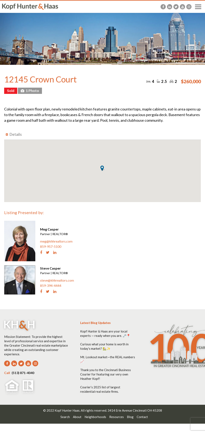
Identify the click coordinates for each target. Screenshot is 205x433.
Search (65, 417)
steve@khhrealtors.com (57, 280)
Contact (142, 417)
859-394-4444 (50, 285)
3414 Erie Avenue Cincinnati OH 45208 (135, 410)
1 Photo (32, 90)
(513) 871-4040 (19, 373)
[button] (102, 168)
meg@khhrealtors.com (56, 241)
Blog (130, 417)
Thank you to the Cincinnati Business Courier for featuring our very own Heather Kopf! (105, 374)
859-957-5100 (50, 246)
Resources (116, 417)
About (77, 417)
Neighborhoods (95, 417)
